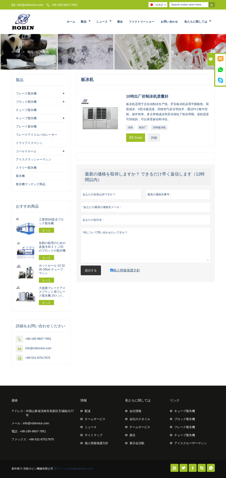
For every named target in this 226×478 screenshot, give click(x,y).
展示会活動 (136, 443)
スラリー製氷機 (26, 167)
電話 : (15, 431)
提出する (91, 270)
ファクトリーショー (142, 21)
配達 (88, 411)
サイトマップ (93, 435)
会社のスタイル (139, 419)
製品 (85, 21)
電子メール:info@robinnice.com (73, 468)
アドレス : (18, 411)
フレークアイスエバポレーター (36, 134)
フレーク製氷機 (26, 93)
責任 (132, 435)
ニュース (104, 21)
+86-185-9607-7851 (65, 5)
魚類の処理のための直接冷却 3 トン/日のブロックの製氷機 (52, 246)
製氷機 (20, 176)
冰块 (130, 127)
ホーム (71, 21)
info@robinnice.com (30, 5)
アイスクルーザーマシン (190, 443)
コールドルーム (26, 151)
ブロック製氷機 (26, 101)
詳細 (154, 137)
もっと (46, 230)
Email (135, 137)
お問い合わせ (169, 21)
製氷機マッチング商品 (30, 184)
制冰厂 (143, 127)
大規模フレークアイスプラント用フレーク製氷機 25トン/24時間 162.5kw (52, 291)
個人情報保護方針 (96, 443)
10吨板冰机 (159, 127)
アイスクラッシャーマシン (33, 159)
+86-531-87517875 (37, 357)
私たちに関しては (197, 21)
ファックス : (19, 439)
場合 (120, 21)
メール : (16, 423)
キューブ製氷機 (26, 118)
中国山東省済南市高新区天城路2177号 (50, 413)
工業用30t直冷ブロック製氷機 (51, 221)
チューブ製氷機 (26, 110)
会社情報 (135, 411)
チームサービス (95, 419)
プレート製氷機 (26, 126)
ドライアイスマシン (29, 143)
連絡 (14, 400)
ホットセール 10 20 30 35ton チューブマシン (52, 269)
